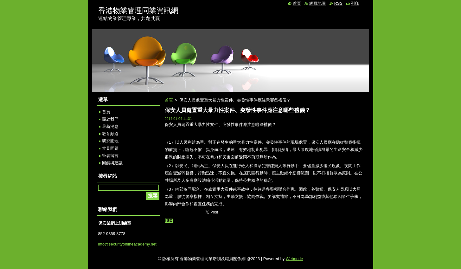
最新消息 (110, 126)
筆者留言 (110, 155)
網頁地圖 (317, 3)
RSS (338, 3)
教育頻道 (110, 133)
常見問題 (110, 148)
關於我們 (110, 119)
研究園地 (110, 141)
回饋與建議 (112, 163)
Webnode (294, 258)
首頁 (169, 100)
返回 (169, 220)
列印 (355, 3)
